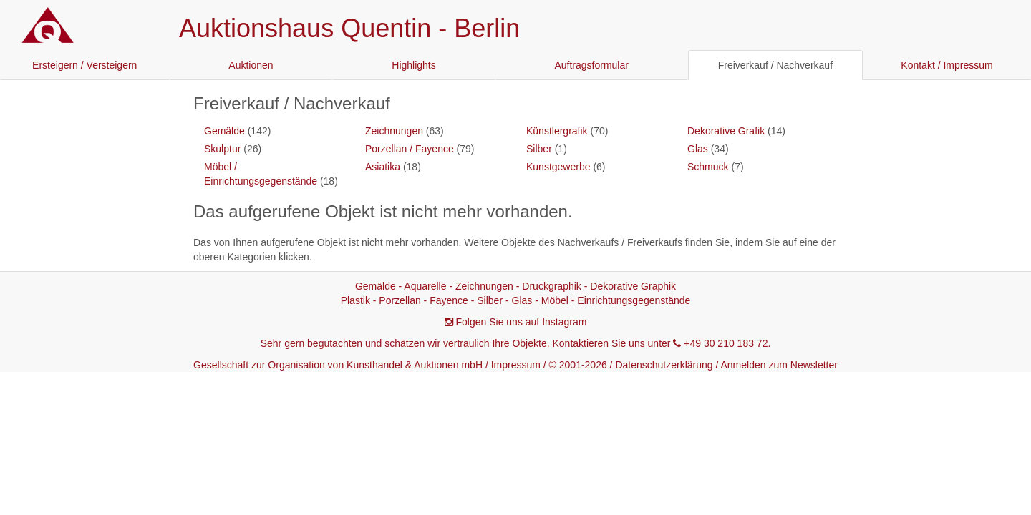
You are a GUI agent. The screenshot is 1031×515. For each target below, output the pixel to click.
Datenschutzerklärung (663, 365)
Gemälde (224, 131)
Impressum (516, 365)
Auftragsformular (591, 65)
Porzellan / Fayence (409, 148)
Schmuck (708, 166)
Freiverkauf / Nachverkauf (775, 65)
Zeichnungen (394, 131)
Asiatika (382, 166)
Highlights (413, 65)
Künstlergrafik (557, 131)
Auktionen (250, 65)
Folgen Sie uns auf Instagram (521, 322)
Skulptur (222, 148)
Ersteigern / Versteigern (84, 65)
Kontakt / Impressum (946, 65)
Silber (539, 148)
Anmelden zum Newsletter (779, 365)
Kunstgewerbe (558, 166)
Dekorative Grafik (726, 131)
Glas (697, 148)
